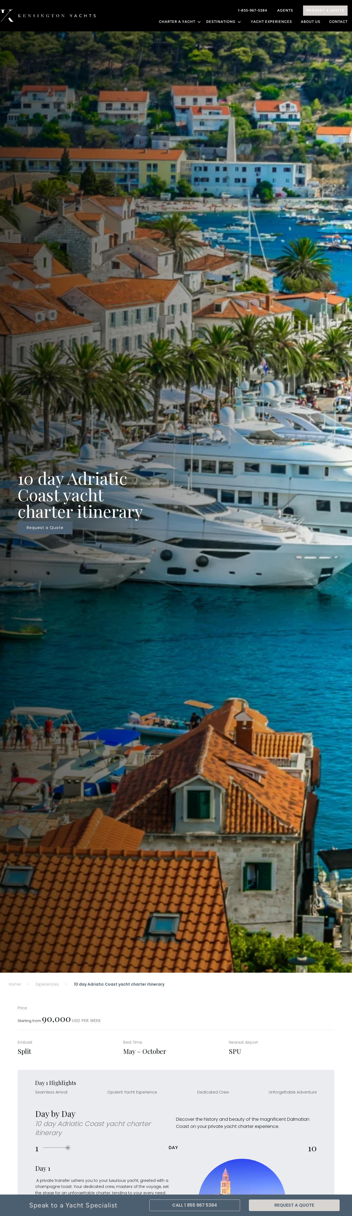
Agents (285, 10)
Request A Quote (325, 10)
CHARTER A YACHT (180, 21)
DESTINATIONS (224, 21)
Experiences (47, 984)
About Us (310, 22)
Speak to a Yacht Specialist (73, 1205)
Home (15, 984)
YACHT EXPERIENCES (271, 22)
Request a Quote (45, 527)
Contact (338, 22)
